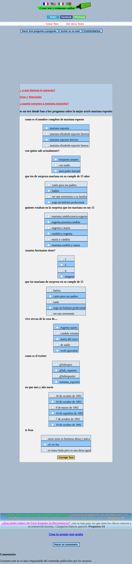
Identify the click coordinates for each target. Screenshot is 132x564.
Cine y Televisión (31, 96)
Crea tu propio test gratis (66, 534)
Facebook (66, 17)
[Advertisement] (66, 58)
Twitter (53, 17)
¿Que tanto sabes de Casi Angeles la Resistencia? (35, 523)
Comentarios (92, 30)
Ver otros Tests (75, 23)
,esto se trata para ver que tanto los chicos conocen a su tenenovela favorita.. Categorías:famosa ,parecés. (66, 525)
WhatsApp (79, 17)
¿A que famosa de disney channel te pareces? (37, 514)
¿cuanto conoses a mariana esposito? (44, 103)
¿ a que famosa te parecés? (37, 90)
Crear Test (52, 23)
